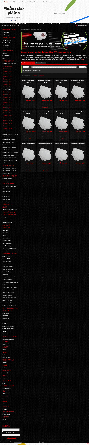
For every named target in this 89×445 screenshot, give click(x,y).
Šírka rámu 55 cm (7, 89)
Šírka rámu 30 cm (7, 76)
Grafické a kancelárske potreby (10, 282)
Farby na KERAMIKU (8, 266)
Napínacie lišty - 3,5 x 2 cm (9, 170)
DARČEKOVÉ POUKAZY (8, 48)
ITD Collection (6, 357)
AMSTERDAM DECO (7, 256)
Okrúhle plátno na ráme (9, 139)
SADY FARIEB (6, 45)
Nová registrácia (15, 25)
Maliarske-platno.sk (11, 438)
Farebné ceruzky (7, 240)
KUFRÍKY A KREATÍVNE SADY (10, 186)
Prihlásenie (6, 25)
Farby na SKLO (6, 264)
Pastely (4, 235)
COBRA (4, 323)
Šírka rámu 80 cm (7, 102)
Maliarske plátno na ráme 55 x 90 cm (77, 144)
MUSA (4, 378)
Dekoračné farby (7, 272)
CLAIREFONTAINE (7, 414)
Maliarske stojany (7, 178)
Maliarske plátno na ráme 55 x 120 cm (61, 81)
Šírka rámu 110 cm (7, 115)
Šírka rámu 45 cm (7, 84)
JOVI (4, 393)
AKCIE (4, 58)
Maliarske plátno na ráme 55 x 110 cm (45, 81)
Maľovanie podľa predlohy (9, 305)
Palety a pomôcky (7, 222)
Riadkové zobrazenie (40, 63)
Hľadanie (6, 426)
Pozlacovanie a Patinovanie (10, 287)
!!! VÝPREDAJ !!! (6, 35)
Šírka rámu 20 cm (7, 71)
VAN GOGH (5, 321)
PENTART (5, 419)
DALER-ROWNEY (7, 388)
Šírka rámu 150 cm (7, 125)
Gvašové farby (6, 196)
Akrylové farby (6, 191)
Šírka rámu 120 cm (7, 118)
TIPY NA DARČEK (7, 40)
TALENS (4, 331)
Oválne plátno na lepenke (9, 157)
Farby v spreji (6, 202)
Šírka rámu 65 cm (7, 94)
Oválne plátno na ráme (8, 142)
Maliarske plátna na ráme (9, 63)
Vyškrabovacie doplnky (8, 290)
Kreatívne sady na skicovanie (10, 297)
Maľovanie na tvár (7, 300)
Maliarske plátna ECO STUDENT (11, 134)
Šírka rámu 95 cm (7, 110)
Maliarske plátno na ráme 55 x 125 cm (77, 81)
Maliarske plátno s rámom (9, 147)
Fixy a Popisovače (7, 243)
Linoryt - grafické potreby (9, 277)
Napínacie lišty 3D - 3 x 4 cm (10, 173)
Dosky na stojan (7, 181)
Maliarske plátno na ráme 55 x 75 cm (45, 144)
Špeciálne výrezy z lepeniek (10, 160)
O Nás (14, 2)
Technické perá (6, 238)
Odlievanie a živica (7, 295)
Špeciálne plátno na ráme (9, 145)
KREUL (4, 367)
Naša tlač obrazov (48, 2)
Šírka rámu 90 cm (7, 107)
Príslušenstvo (6, 163)
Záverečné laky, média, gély (10, 209)
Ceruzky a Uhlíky (7, 246)
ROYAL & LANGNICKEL (8, 339)
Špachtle (5, 220)
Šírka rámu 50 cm (7, 87)
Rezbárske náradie (7, 279)
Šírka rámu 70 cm (7, 97)
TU (82, 59)
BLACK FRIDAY (6, 32)
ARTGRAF (5, 362)
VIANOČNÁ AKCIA (7, 56)
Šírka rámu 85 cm (7, 105)
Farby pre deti (6, 199)
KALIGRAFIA (5, 230)
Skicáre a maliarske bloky (9, 248)
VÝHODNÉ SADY (6, 43)
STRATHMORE (6, 313)
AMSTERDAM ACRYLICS (8, 326)
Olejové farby (6, 189)
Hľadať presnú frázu (9, 432)
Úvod (22, 29)
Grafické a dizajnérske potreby (10, 251)
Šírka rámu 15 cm (7, 68)
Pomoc (61, 2)
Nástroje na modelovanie (9, 284)
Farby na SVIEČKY (7, 261)
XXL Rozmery (6, 131)
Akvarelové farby (7, 194)
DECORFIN (5, 334)
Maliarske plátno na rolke (9, 150)
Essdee (4, 399)
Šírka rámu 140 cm (7, 123)
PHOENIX (5, 409)
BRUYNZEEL (5, 316)
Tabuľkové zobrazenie (27, 63)
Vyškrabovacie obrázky (8, 292)
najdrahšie (41, 75)
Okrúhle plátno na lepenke (9, 155)
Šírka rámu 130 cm (7, 120)
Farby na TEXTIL (7, 259)
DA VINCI (5, 344)
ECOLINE (5, 233)
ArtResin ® (5, 383)
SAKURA (5, 349)
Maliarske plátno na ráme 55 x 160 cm (45, 112)
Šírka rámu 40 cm (7, 81)
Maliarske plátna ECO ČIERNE (10, 137)
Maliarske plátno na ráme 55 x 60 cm (77, 112)
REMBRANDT (6, 318)
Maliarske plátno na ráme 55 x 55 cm (61, 112)
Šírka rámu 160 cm (7, 128)
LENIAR (4, 354)
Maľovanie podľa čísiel (8, 303)
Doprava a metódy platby (30, 2)
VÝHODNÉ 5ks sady (7, 66)
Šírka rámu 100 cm (7, 112)
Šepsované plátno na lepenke (10, 152)
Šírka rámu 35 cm (7, 79)
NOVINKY (5, 53)
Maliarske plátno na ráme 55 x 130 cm (28, 112)
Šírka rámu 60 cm (7, 92)
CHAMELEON (6, 373)
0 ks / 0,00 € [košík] (82, 25)
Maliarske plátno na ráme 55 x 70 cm (28, 144)
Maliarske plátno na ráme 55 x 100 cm (28, 81)
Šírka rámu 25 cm (7, 74)
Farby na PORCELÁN (8, 269)
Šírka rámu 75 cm (7, 99)
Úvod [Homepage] (6, 2)
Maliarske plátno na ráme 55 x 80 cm (61, 144)
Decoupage (5, 274)
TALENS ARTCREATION (8, 329)
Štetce (4, 217)
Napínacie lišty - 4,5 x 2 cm (9, 168)
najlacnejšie (34, 75)
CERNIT (4, 404)
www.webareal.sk (18, 442)
